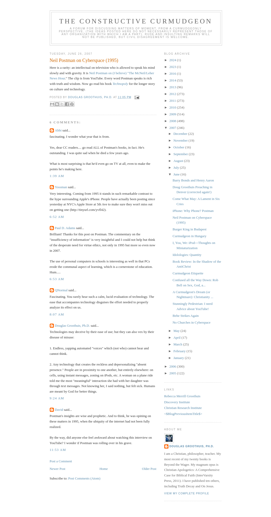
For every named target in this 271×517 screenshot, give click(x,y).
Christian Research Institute (183, 408)
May (176, 331)
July (176, 167)
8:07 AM (57, 314)
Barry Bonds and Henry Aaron (193, 180)
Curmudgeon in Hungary (189, 236)
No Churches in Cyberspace (192, 322)
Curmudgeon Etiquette (188, 273)
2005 (173, 373)
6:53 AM (57, 279)
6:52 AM (57, 217)
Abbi (58, 130)
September (181, 154)
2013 (173, 87)
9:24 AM (57, 398)
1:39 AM (57, 176)
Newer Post (57, 469)
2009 (173, 114)
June (176, 174)
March (178, 344)
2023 (173, 67)
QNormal (61, 290)
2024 (173, 60)
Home (103, 469)
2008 (173, 121)
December (180, 134)
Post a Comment (61, 461)
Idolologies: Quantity (187, 255)
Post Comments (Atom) (84, 478)
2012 (173, 94)
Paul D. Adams (65, 228)
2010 (173, 107)
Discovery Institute (177, 402)
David (59, 410)
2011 (173, 101)
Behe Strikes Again (186, 316)
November (180, 140)
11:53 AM (58, 450)
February (179, 351)
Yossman (61, 187)
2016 (173, 73)
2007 (173, 128)
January (179, 358)
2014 (173, 80)
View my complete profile (186, 493)
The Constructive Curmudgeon (135, 21)
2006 (173, 366)
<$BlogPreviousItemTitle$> (183, 414)
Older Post (149, 469)
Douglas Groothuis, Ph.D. (72, 325)
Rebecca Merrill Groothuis (182, 396)
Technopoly (120, 84)
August (178, 161)
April (177, 337)
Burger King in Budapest (189, 229)
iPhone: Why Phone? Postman (193, 211)
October (179, 147)
